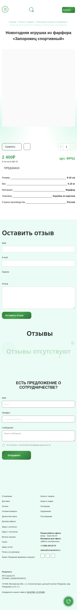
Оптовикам (45, 506)
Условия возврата (9, 511)
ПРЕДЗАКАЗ (12, 168)
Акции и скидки (47, 501)
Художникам (46, 511)
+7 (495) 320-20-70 (48, 546)
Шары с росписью (9, 527)
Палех (4, 542)
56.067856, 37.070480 (36, 592)
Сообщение (7, 427)
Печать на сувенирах (11, 552)
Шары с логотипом (10, 532)
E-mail (5, 257)
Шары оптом (7, 547)
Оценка (5, 271)
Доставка (6, 501)
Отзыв (5, 283)
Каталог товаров (47, 496)
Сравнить (10, 146)
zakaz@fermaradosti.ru (50, 550)
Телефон (6, 412)
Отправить (14, 455)
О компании (7, 496)
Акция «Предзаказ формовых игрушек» (18, 557)
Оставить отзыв (14, 315)
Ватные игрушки (9, 537)
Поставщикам (46, 516)
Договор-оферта (9, 521)
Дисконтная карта (9, 516)
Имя (4, 243)
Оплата (5, 506)
